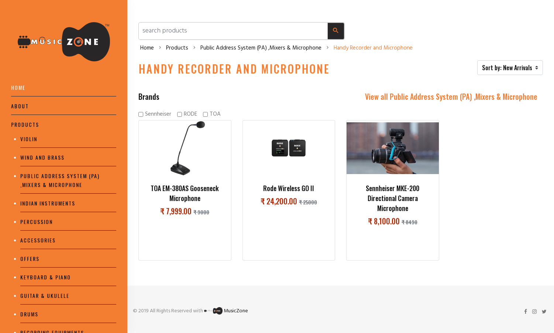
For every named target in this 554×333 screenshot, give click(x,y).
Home (18, 87)
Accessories (38, 240)
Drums (29, 314)
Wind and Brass (42, 157)
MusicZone (236, 311)
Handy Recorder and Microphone (373, 48)
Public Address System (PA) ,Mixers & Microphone (260, 48)
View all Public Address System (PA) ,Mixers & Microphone (451, 96)
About (20, 106)
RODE (190, 114)
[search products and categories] (233, 31)
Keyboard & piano (45, 277)
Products (25, 124)
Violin (28, 139)
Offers (29, 258)
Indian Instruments (47, 203)
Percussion (36, 221)
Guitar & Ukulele (44, 295)
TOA (215, 114)
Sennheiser (158, 114)
